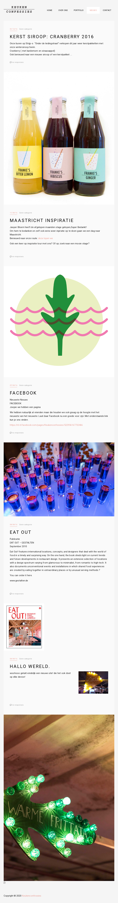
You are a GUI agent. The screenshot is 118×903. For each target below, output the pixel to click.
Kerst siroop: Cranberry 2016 (51, 36)
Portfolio (79, 10)
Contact (107, 10)
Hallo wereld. (29, 665)
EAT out (20, 531)
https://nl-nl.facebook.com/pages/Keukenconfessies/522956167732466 (46, 424)
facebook (23, 392)
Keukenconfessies (31, 895)
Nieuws (93, 10)
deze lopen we (44, 238)
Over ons (63, 10)
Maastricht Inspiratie (40, 220)
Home (50, 10)
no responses (18, 62)
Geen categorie (25, 29)
